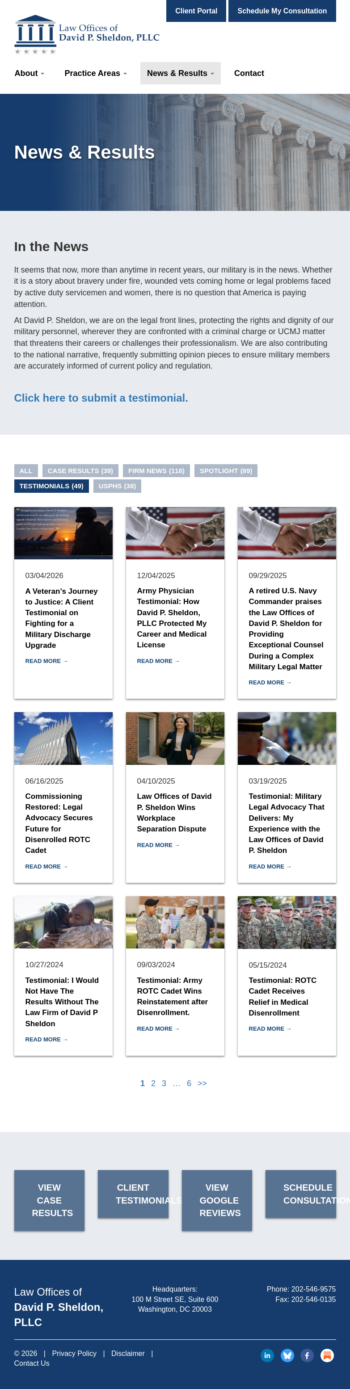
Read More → (46, 661)
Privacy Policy (74, 1353)
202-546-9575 (313, 1289)
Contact (249, 73)
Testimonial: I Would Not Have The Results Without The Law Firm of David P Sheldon (62, 1002)
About (30, 73)
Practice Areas (95, 73)
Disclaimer (128, 1353)
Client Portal (196, 11)
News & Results (180, 73)
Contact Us (32, 1363)
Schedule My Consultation (282, 11)
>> (202, 1083)
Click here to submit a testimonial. (101, 398)
